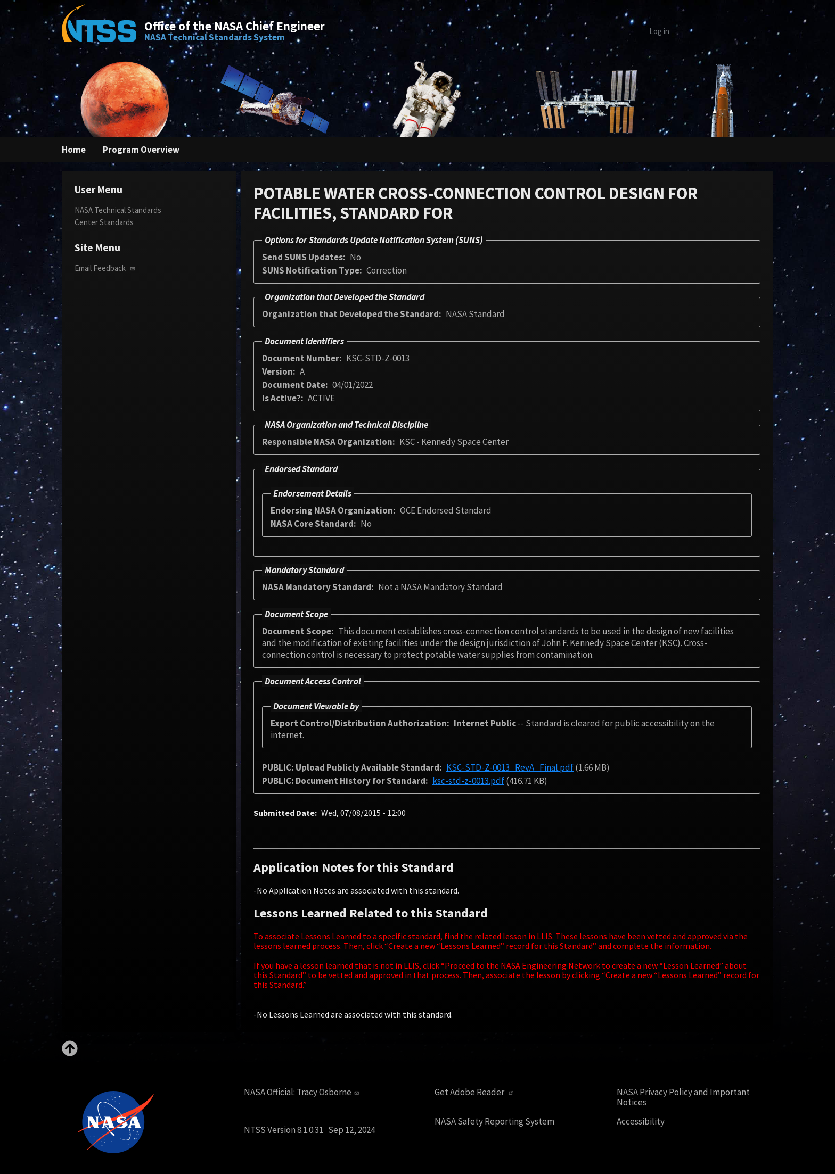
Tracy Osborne (337, 1092)
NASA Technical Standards (122, 209)
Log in (642, 31)
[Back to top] (70, 1053)
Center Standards (106, 222)
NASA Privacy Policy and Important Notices (687, 1097)
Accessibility (641, 1121)
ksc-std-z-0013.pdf (479, 780)
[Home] (99, 30)
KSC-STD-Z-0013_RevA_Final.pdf (528, 767)
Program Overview (143, 150)
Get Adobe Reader (478, 1092)
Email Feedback (109, 268)
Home (74, 150)
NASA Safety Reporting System (498, 1121)
